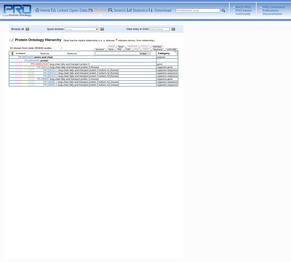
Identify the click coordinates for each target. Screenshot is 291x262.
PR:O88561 (43, 79)
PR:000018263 (26, 57)
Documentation (272, 13)
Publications (271, 10)
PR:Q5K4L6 (43, 67)
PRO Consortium (274, 7)
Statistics (140, 10)
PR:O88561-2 (50, 85)
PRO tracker (244, 10)
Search (120, 10)
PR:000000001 (32, 60)
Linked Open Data (72, 10)
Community (243, 13)
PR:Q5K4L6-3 (50, 76)
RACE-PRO (243, 7)
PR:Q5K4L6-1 (50, 70)
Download (163, 10)
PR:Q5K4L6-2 (50, 73)
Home (45, 10)
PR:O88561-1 (50, 82)
